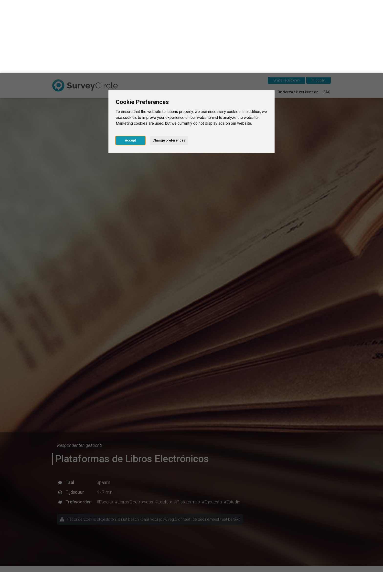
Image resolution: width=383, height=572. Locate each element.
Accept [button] (130, 67)
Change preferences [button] (168, 67)
